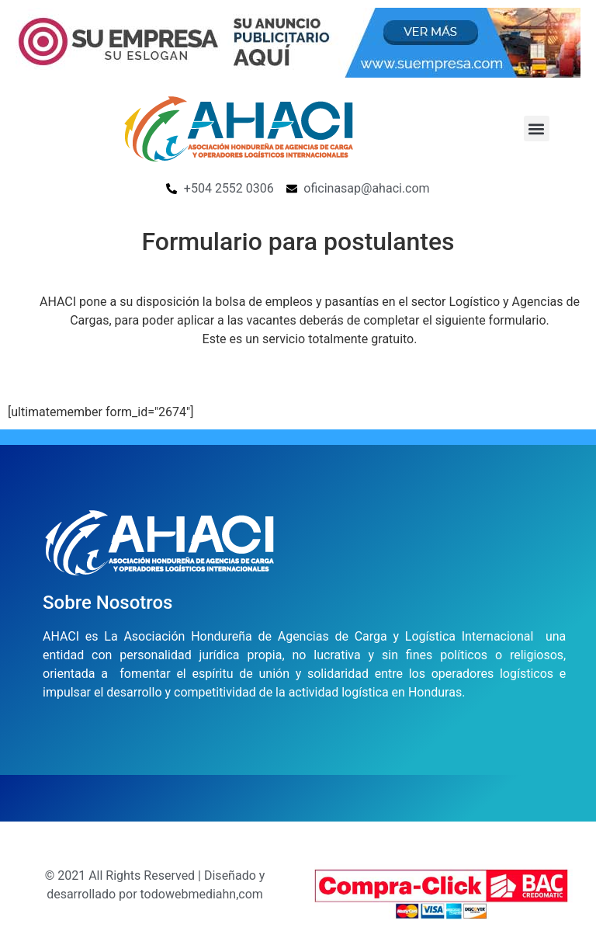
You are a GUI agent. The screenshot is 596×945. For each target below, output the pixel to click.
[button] (536, 128)
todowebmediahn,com (201, 894)
